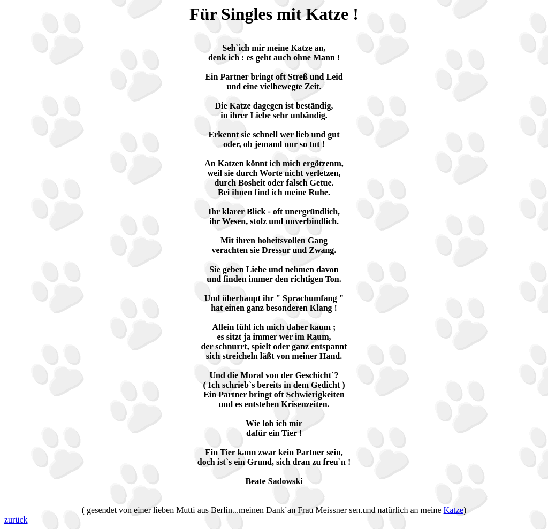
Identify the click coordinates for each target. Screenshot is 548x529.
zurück (16, 519)
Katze (453, 510)
